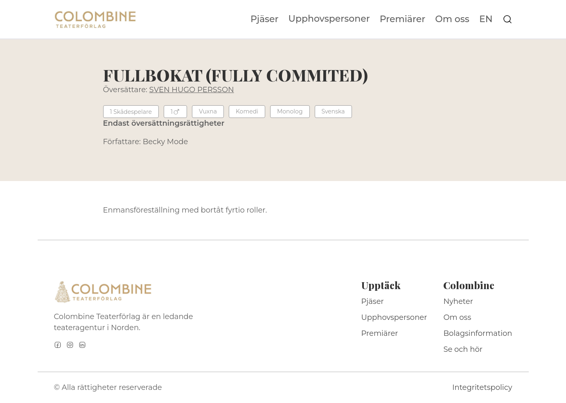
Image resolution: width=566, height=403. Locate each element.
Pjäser (264, 19)
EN (486, 19)
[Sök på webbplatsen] (507, 19)
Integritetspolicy (482, 387)
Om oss (452, 19)
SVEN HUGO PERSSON (191, 89)
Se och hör (463, 349)
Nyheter (458, 301)
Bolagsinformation (477, 333)
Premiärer (403, 19)
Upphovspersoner (329, 18)
